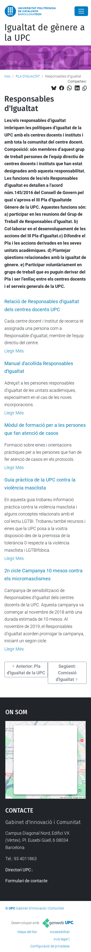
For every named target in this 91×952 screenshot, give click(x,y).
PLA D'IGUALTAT (28, 76)
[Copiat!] (85, 88)
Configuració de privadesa (50, 946)
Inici (7, 76)
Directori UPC (18, 869)
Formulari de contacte (26, 880)
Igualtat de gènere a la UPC (44, 32)
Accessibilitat (60, 932)
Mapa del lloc (27, 932)
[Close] (81, 11)
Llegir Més (14, 351)
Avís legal (61, 939)
